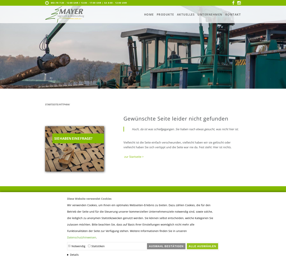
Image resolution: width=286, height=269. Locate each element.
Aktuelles (186, 14)
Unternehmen (209, 14)
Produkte (165, 14)
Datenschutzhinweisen (81, 237)
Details (74, 254)
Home (149, 14)
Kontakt (233, 14)
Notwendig (78, 246)
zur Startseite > (133, 157)
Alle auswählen (202, 246)
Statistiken (98, 246)
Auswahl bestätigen (166, 246)
